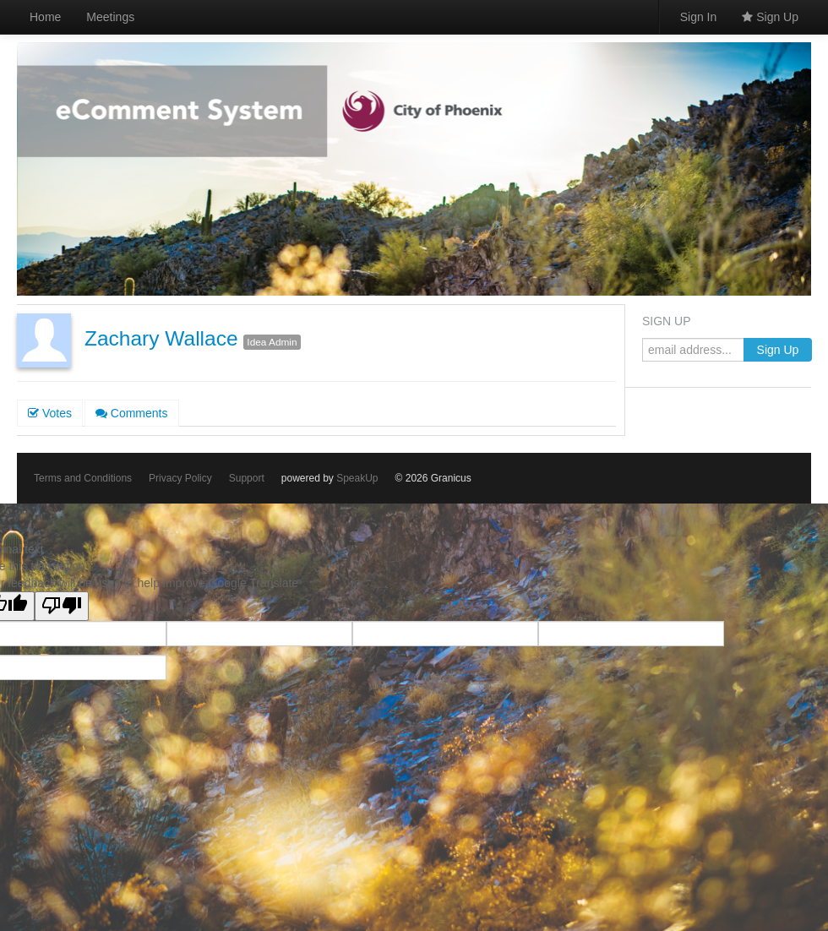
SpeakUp (357, 478)
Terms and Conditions (83, 478)
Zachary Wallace (161, 338)
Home (45, 17)
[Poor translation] (62, 606)
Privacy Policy (180, 478)
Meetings (110, 17)
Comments (131, 413)
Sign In (698, 17)
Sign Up (770, 17)
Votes (50, 413)
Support (246, 478)
